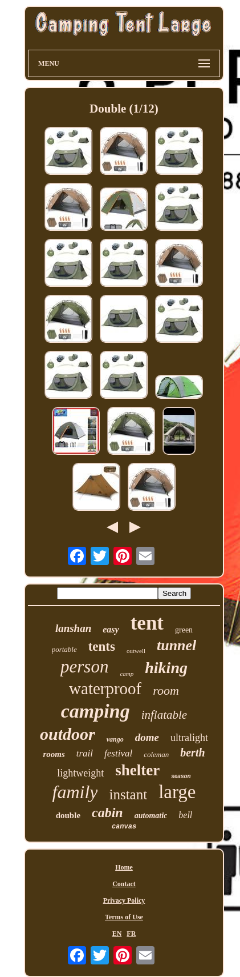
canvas (124, 827)
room (166, 690)
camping (95, 711)
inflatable (164, 715)
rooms (53, 754)
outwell (136, 650)
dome (147, 737)
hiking (166, 667)
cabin (107, 812)
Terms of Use (124, 917)
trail (84, 753)
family (74, 792)
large (177, 792)
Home (124, 867)
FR (131, 934)
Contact (124, 884)
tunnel (176, 645)
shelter (137, 770)
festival (118, 753)
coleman (156, 754)
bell (185, 815)
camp (126, 673)
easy (111, 629)
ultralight (189, 737)
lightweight (80, 773)
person (84, 666)
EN (117, 934)
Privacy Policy (124, 900)
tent (147, 623)
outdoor (67, 733)
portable (64, 649)
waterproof (105, 688)
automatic (151, 815)
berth (192, 752)
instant (128, 794)
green (184, 630)
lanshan (73, 628)
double (68, 815)
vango (115, 739)
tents (101, 646)
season (180, 776)
